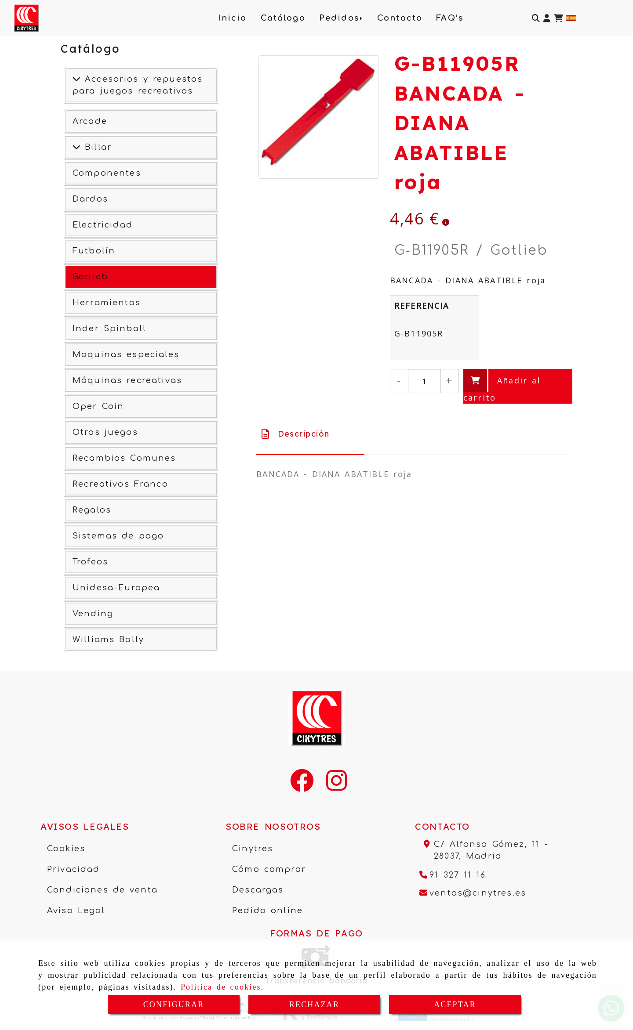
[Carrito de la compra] (558, 18)
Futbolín (94, 250)
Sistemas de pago (118, 535)
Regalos (92, 510)
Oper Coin (98, 406)
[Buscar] (536, 18)
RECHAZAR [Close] (314, 1004)
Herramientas (107, 302)
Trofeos (90, 561)
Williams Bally (108, 639)
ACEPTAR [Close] (455, 1004)
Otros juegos (105, 432)
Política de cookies (221, 987)
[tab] (310, 433)
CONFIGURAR (173, 1004)
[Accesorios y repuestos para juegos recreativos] (76, 79)
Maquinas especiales (126, 354)
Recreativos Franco (120, 484)
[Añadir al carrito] (517, 386)
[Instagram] (336, 786)
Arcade (90, 121)
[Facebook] (302, 786)
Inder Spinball (109, 328)
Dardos (90, 199)
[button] (547, 18)
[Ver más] (76, 147)
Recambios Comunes (124, 458)
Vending (93, 613)
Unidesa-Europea (116, 587)
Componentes (107, 173)
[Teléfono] (452, 875)
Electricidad (103, 224)
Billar (96, 147)
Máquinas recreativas (127, 380)
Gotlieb (90, 276)
